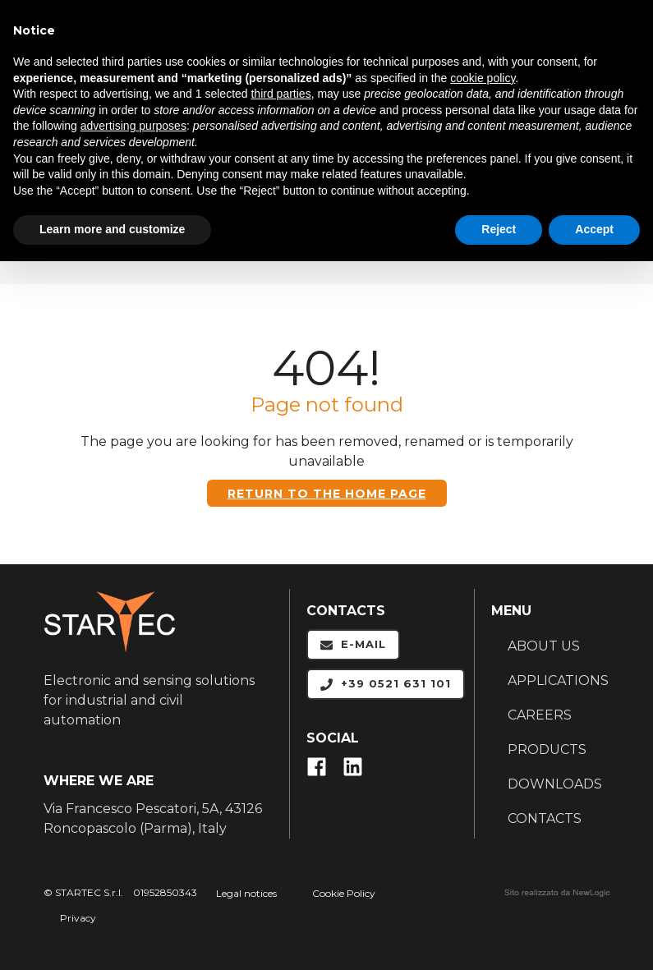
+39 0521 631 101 (385, 684)
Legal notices (246, 893)
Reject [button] (498, 229)
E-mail (353, 644)
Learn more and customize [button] (112, 229)
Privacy (78, 918)
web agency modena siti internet (557, 893)
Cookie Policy (343, 893)
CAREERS (540, 715)
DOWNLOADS (555, 784)
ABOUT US (544, 646)
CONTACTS (545, 818)
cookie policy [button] (482, 78)
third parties (280, 93)
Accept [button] (594, 229)
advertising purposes (133, 125)
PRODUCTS (547, 749)
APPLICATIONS (558, 680)
